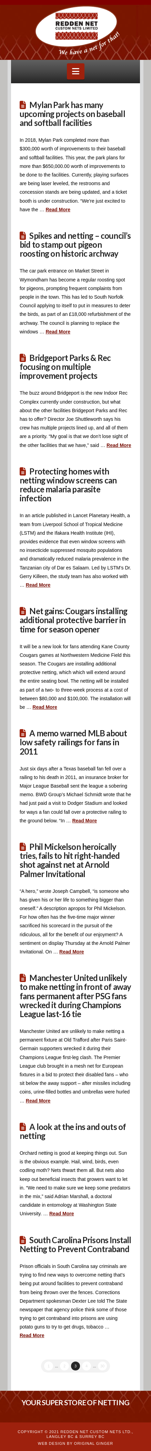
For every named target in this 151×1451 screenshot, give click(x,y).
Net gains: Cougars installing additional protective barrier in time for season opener (73, 620)
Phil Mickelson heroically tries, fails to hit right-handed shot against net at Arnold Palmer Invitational (70, 860)
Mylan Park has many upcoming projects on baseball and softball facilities (72, 114)
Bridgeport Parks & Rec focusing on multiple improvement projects (65, 367)
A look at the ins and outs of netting (73, 1131)
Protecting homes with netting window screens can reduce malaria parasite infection (68, 485)
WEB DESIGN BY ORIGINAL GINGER (75, 1443)
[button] (75, 71)
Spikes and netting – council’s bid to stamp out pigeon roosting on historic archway (75, 244)
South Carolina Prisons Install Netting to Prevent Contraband (75, 1244)
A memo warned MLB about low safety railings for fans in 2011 (73, 742)
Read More (58, 209)
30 (102, 1366)
